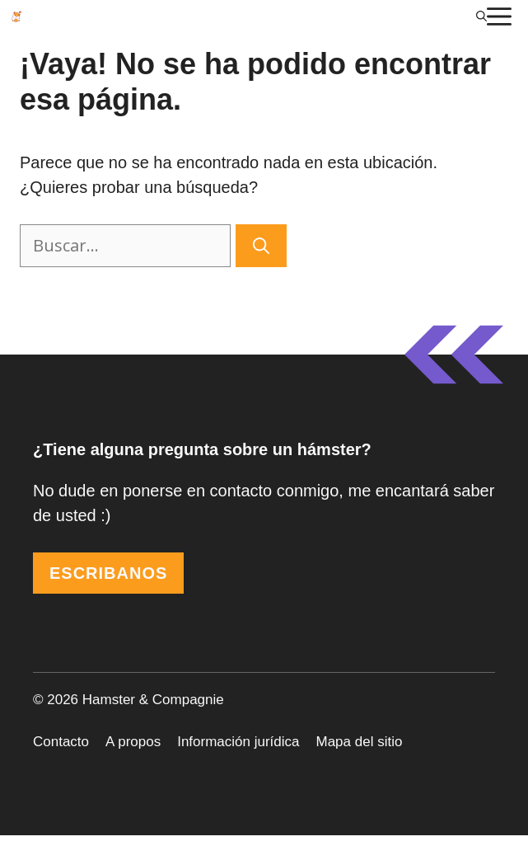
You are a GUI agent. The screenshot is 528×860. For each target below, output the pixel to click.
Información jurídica (238, 742)
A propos (133, 742)
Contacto (61, 742)
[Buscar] (261, 245)
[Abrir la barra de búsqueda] (481, 16)
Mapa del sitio (359, 742)
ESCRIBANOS (108, 573)
